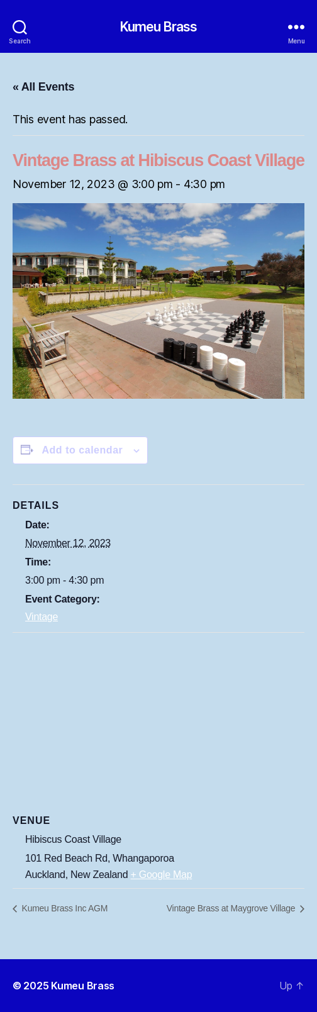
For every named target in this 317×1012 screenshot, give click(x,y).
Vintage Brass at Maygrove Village (232, 908)
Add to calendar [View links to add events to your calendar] (82, 450)
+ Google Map (161, 874)
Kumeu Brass (158, 26)
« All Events (43, 87)
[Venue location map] (158, 723)
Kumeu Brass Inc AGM (63, 908)
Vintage (41, 616)
